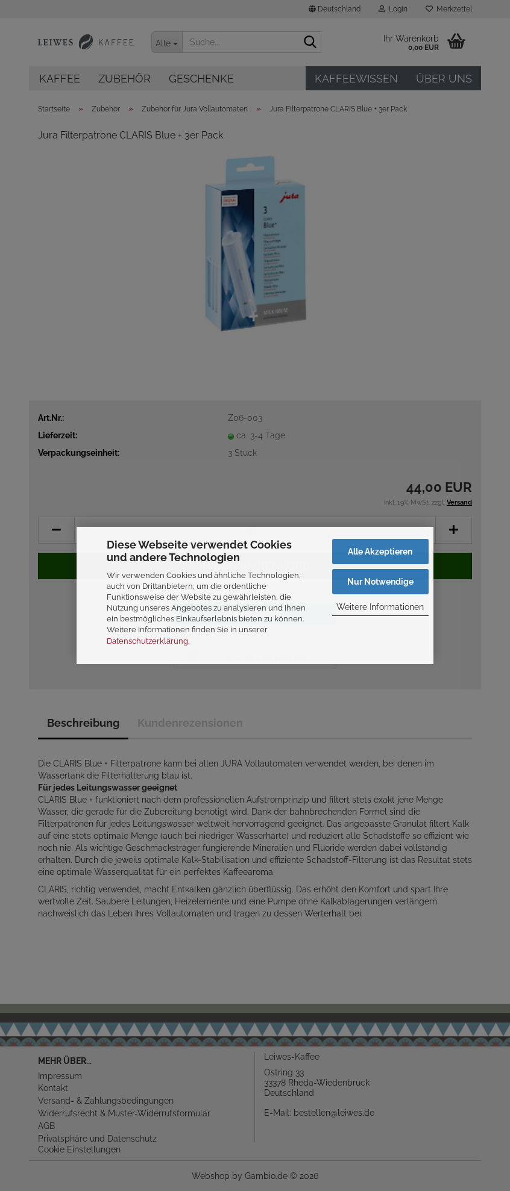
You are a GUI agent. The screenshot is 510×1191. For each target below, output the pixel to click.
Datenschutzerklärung (147, 640)
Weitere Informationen (380, 607)
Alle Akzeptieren (380, 551)
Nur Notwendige (380, 581)
